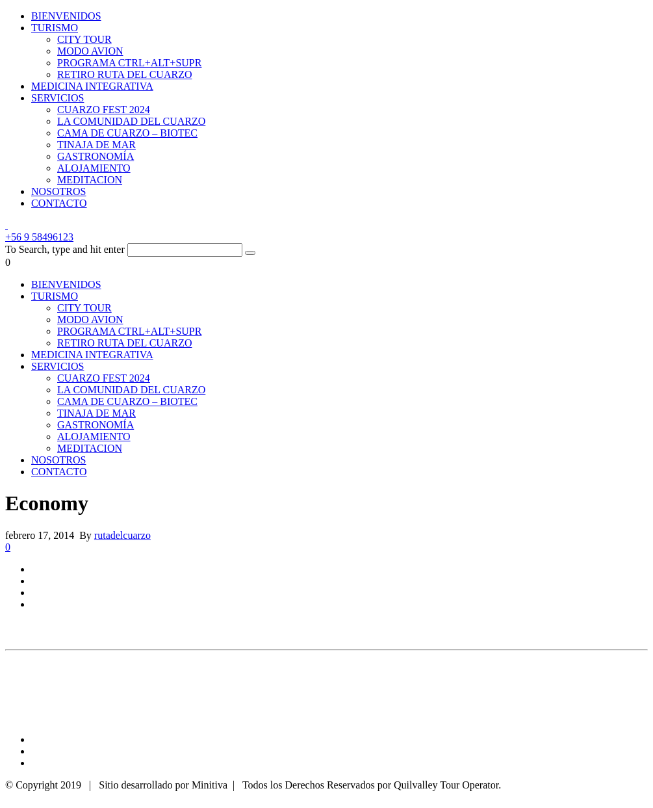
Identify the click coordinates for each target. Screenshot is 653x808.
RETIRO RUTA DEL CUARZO (124, 74)
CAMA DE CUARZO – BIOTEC (127, 132)
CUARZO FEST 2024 (103, 109)
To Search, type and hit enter (65, 249)
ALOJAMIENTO (94, 168)
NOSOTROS (58, 191)
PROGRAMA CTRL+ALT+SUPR (129, 62)
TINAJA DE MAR (96, 144)
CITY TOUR (84, 39)
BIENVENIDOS (66, 15)
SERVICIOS (57, 97)
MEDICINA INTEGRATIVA (92, 86)
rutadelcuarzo (122, 535)
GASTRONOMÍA (95, 156)
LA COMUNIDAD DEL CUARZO (131, 121)
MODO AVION (90, 51)
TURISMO (54, 27)
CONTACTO (59, 203)
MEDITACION (89, 179)
